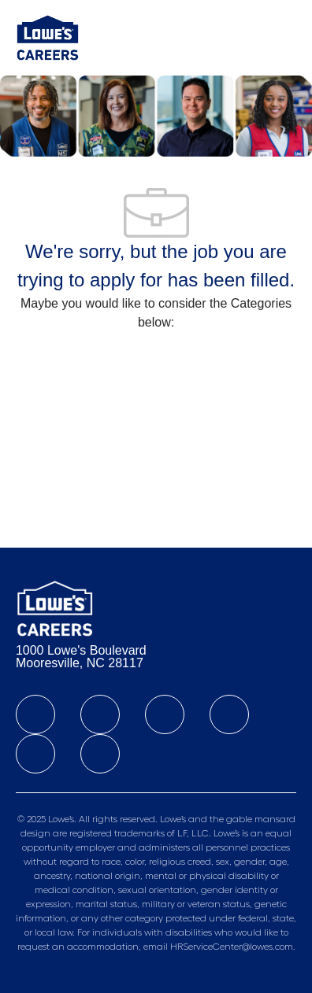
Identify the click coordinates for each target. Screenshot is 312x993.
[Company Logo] (48, 36)
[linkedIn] (100, 714)
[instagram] (229, 714)
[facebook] (35, 714)
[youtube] (100, 753)
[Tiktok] (35, 753)
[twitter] (164, 714)
